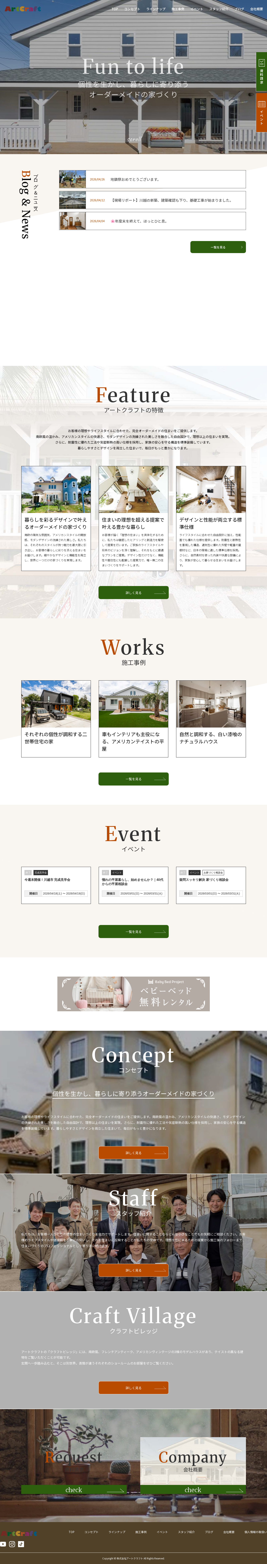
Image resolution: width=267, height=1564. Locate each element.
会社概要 (256, 8)
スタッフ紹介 (218, 8)
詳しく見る (134, 592)
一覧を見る (227, 247)
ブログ (239, 8)
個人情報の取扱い (256, 1532)
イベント (196, 8)
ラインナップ (155, 8)
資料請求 (260, 71)
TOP (115, 8)
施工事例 (178, 8)
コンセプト (132, 8)
